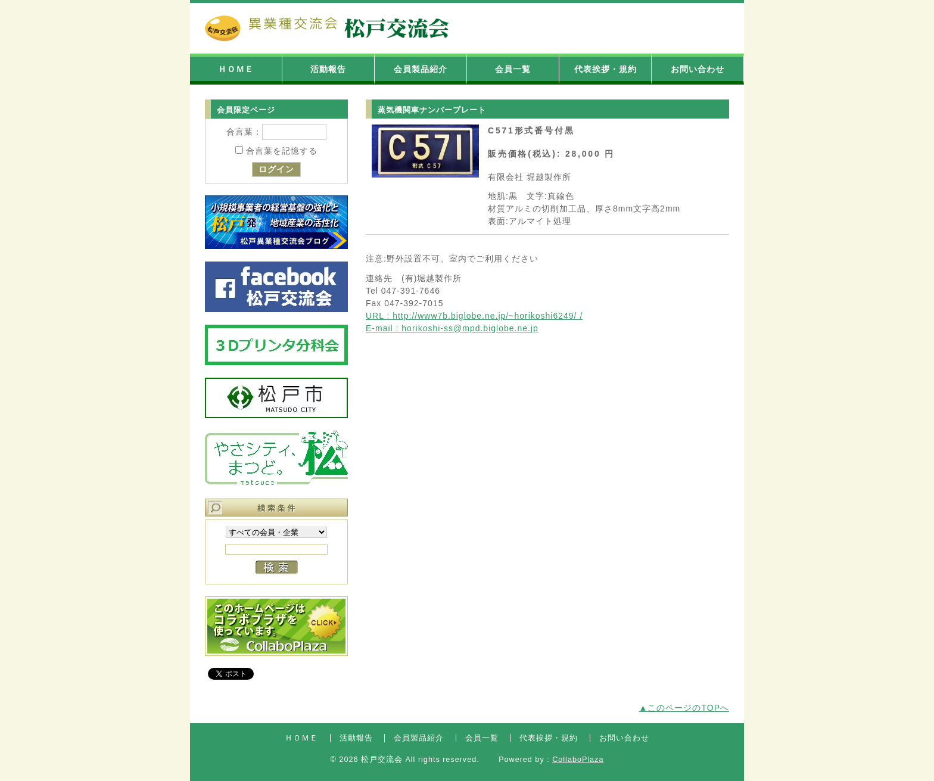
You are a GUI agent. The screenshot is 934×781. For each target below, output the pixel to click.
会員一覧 (513, 69)
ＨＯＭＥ (236, 69)
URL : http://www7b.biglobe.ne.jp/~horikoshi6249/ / (474, 316)
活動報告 (328, 69)
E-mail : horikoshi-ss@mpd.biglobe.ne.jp (452, 328)
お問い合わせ (697, 69)
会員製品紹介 (420, 69)
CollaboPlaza (577, 759)
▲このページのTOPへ (684, 707)
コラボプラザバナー (276, 626)
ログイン (276, 169)
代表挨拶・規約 (605, 69)
